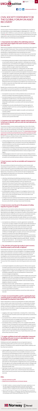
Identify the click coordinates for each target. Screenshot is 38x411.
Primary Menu (36, 1)
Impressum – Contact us (22, 408)
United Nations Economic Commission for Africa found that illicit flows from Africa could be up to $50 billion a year (18, 132)
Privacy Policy (29, 408)
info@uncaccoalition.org (30, 9)
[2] (1, 129)
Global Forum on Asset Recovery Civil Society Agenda (14, 381)
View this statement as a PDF (9, 379)
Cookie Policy (34, 408)
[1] (5, 34)
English (25, 2)
